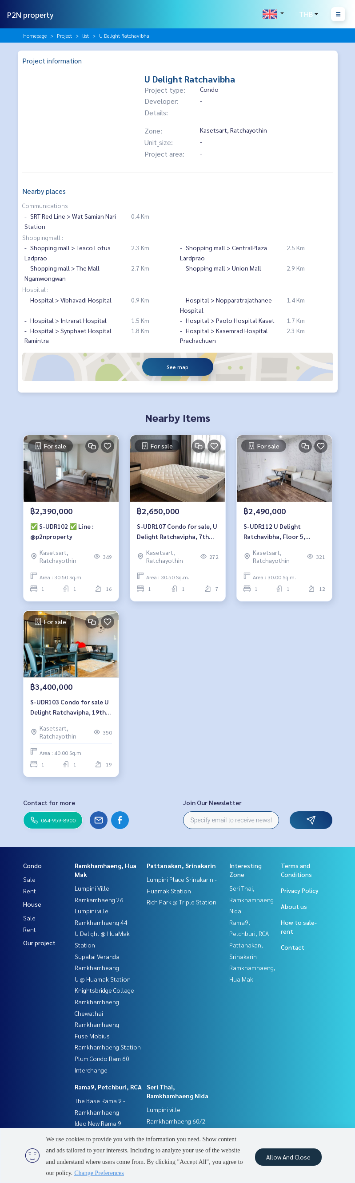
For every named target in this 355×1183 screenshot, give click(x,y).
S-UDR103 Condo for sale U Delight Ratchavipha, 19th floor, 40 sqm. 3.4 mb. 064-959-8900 (69, 707)
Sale (29, 879)
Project (64, 35)
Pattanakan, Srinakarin (181, 865)
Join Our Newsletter (212, 802)
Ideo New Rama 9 (98, 1123)
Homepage (35, 35)
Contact (292, 947)
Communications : (46, 205)
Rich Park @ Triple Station (181, 902)
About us (294, 906)
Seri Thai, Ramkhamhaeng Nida (251, 899)
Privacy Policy (300, 890)
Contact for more (49, 802)
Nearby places (44, 191)
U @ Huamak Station (103, 979)
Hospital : (35, 289)
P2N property (30, 14)
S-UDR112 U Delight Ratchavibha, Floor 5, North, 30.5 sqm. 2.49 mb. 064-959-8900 (279, 531)
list (85, 35)
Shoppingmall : (42, 237)
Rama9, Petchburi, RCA (108, 1087)
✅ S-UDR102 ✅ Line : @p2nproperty (61, 531)
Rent (29, 891)
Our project (39, 943)
